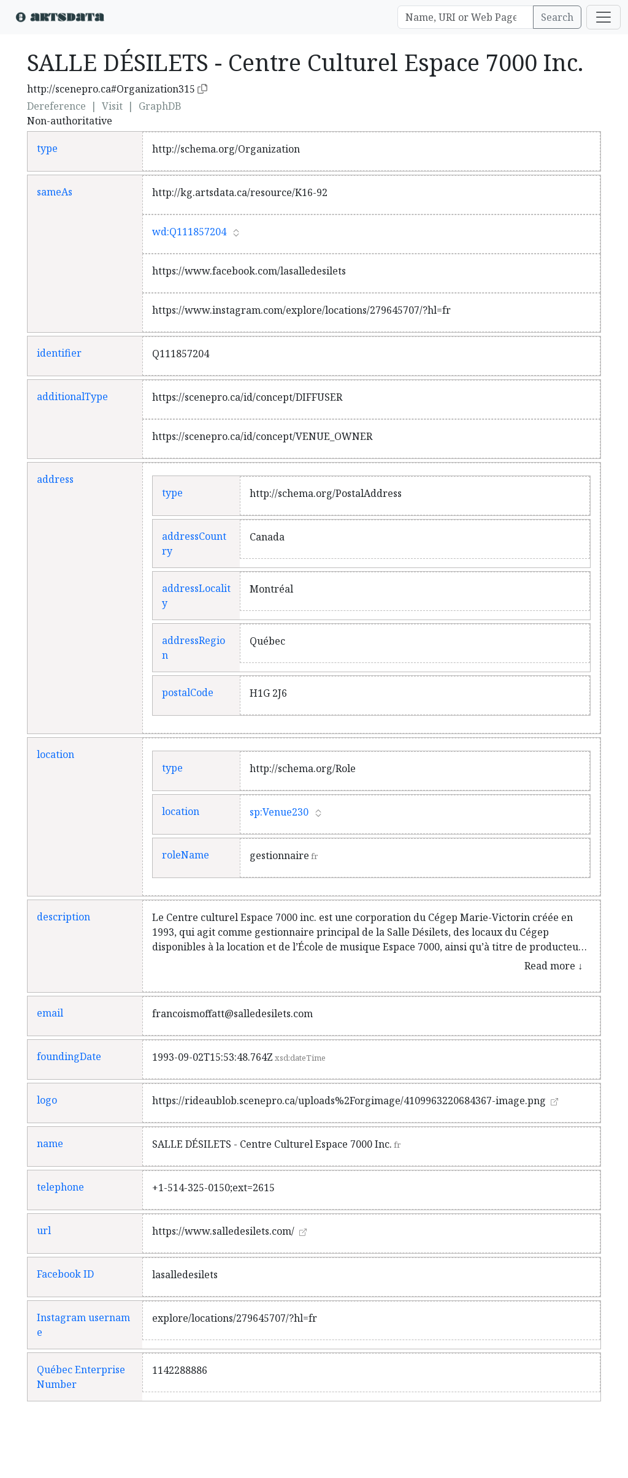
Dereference (56, 106)
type (47, 148)
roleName (185, 855)
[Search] (465, 17)
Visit (112, 106)
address (55, 479)
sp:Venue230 (279, 812)
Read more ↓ (553, 965)
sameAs (54, 192)
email (50, 1013)
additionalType (72, 396)
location (55, 754)
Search (557, 17)
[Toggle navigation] (603, 17)
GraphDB (160, 106)
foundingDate (69, 1056)
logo (47, 1100)
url (44, 1230)
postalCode (187, 692)
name (50, 1143)
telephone (60, 1187)
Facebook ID (65, 1274)
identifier (59, 353)
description (63, 916)
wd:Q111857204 (189, 231)
